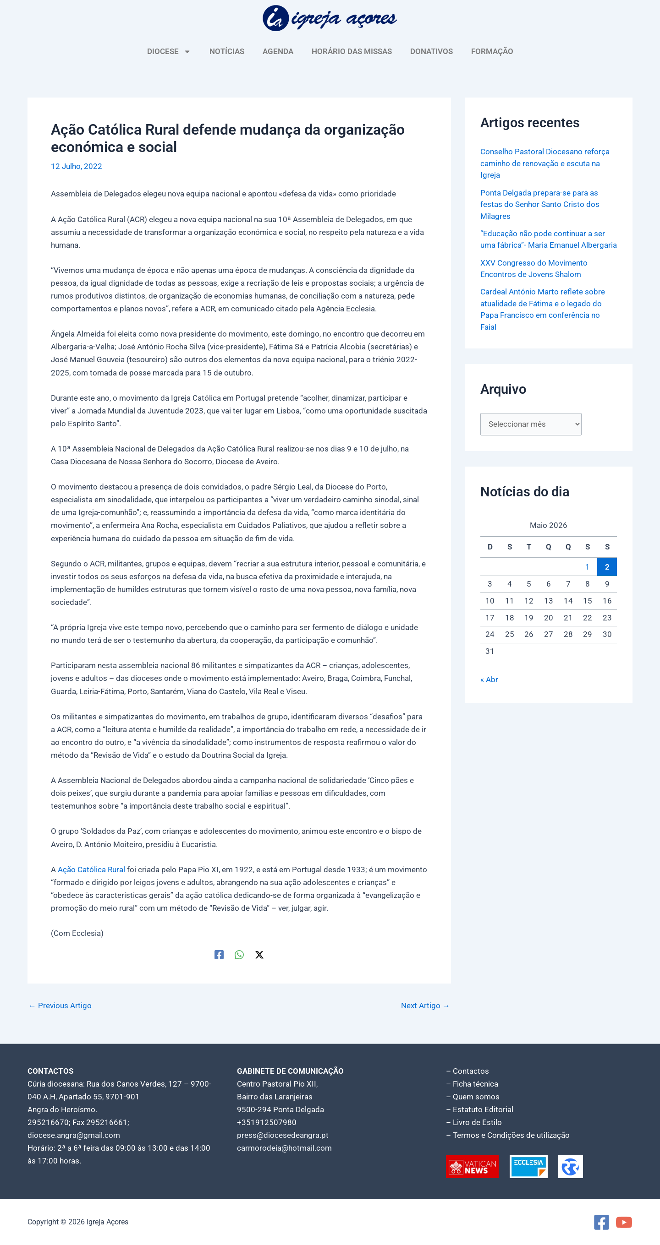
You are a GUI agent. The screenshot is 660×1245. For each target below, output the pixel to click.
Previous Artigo (60, 1006)
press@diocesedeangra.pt (283, 1135)
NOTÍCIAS (226, 51)
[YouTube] (624, 1222)
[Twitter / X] (259, 954)
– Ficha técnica (472, 1083)
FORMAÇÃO (492, 51)
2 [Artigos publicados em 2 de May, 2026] (607, 566)
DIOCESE (169, 51)
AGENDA (278, 51)
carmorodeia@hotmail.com (284, 1148)
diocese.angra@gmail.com (74, 1135)
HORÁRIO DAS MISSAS (352, 51)
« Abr (489, 679)
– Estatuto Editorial (479, 1109)
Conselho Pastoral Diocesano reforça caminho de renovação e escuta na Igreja (545, 163)
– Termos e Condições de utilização (508, 1135)
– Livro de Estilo (474, 1122)
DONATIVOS (431, 51)
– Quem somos (473, 1096)
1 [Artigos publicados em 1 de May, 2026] (587, 566)
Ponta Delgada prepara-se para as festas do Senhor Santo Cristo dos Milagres (540, 204)
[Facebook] (219, 954)
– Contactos (467, 1071)
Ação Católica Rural (91, 869)
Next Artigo (425, 1006)
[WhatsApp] (239, 954)
